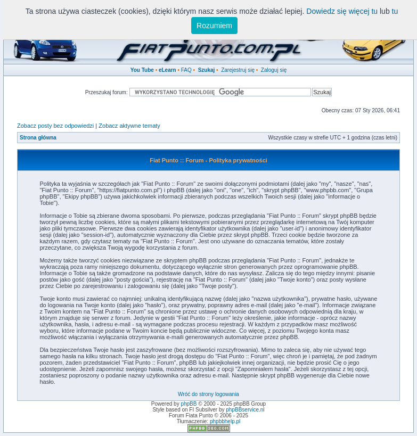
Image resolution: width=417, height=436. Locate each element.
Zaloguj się (274, 70)
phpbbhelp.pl (225, 421)
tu (395, 11)
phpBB (189, 404)
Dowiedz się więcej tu (342, 11)
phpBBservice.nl (245, 410)
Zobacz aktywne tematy (129, 125)
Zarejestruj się (238, 70)
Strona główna (38, 138)
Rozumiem (214, 25)
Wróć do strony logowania (208, 394)
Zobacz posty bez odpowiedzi (55, 125)
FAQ (186, 70)
